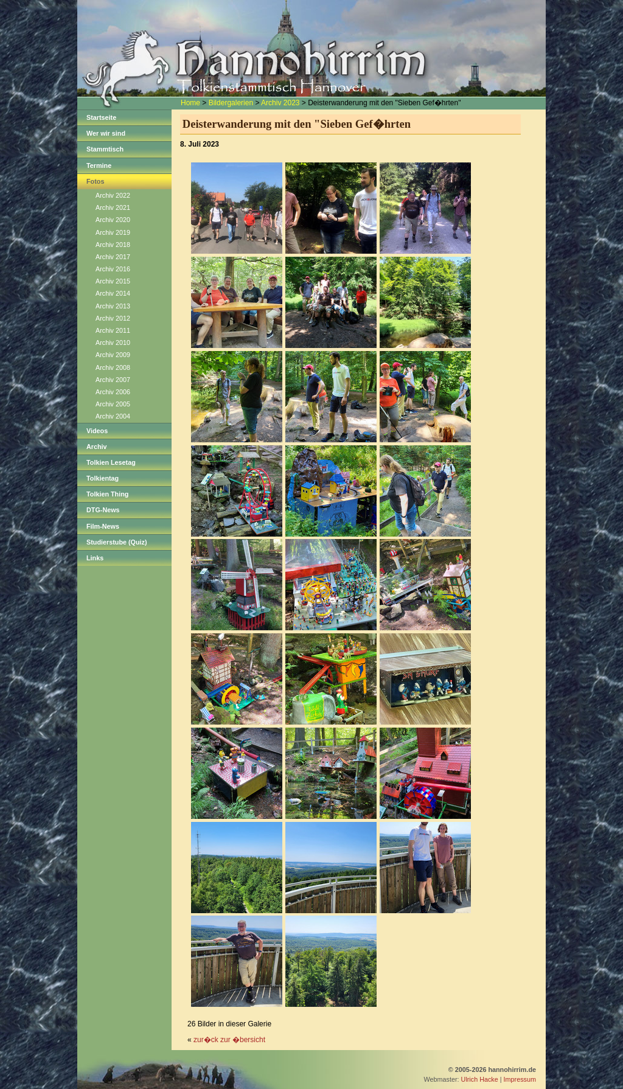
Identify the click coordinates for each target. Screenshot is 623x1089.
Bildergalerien (231, 103)
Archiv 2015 (113, 281)
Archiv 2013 (113, 306)
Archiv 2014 (113, 293)
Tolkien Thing (107, 494)
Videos (97, 430)
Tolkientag (102, 478)
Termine (98, 165)
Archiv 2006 (113, 391)
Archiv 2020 (113, 219)
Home (190, 103)
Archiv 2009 (113, 354)
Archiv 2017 (113, 256)
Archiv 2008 (113, 367)
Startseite (101, 117)
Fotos (95, 181)
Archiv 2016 (113, 269)
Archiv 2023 (280, 103)
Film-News (102, 526)
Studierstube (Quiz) (116, 542)
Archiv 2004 (113, 416)
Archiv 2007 (113, 379)
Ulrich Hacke (479, 1079)
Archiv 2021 (113, 207)
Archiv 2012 (113, 318)
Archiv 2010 (113, 342)
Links (94, 558)
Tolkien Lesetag (111, 462)
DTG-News (103, 509)
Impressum (520, 1079)
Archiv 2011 (113, 330)
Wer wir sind (105, 133)
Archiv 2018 (113, 244)
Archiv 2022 (113, 195)
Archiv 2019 (113, 232)
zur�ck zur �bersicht (229, 1039)
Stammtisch (105, 149)
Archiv (96, 446)
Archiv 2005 (113, 404)
